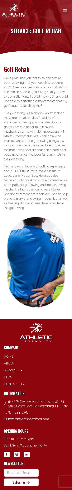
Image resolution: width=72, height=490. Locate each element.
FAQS (8, 377)
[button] (65, 10)
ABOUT (9, 363)
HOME (8, 356)
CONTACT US (14, 384)
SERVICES (13, 370)
